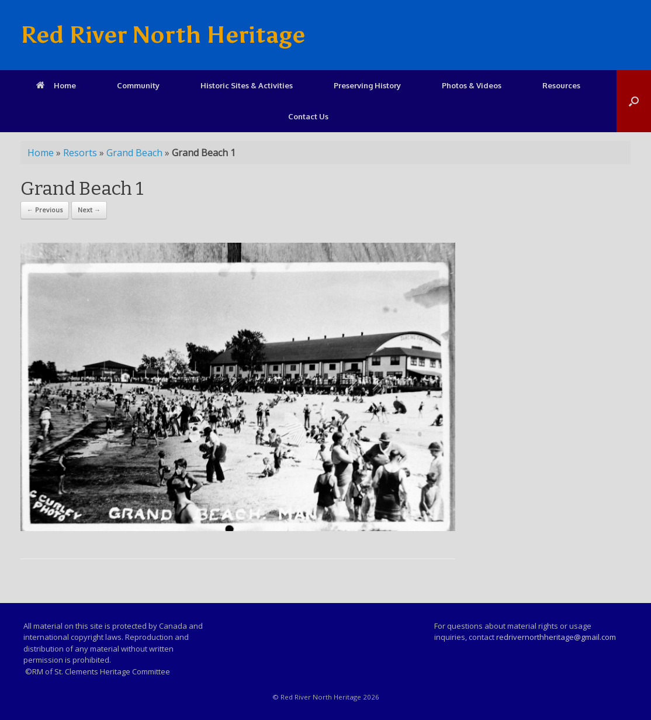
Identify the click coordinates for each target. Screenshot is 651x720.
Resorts (80, 152)
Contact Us (308, 116)
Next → (89, 209)
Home (56, 85)
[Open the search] (634, 101)
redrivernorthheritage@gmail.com (556, 637)
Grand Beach (134, 152)
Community (138, 85)
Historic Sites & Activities (246, 85)
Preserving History (367, 85)
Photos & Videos (471, 85)
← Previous (45, 209)
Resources (561, 85)
